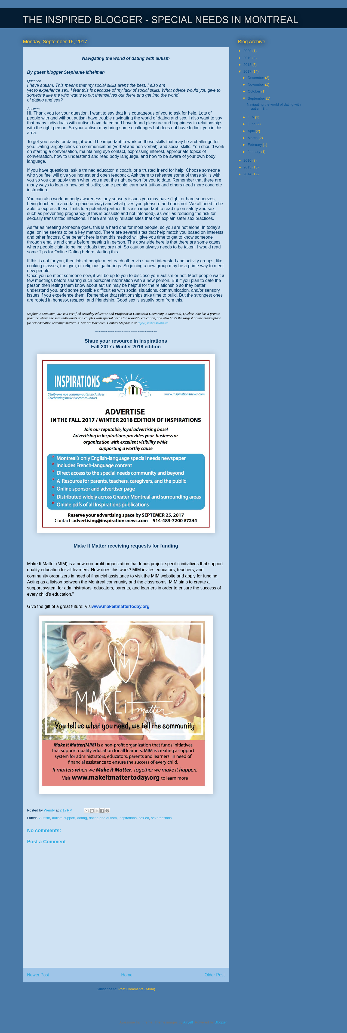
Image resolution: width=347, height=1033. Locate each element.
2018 (248, 65)
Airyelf (188, 1022)
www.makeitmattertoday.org (121, 606)
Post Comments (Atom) (136, 989)
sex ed (144, 818)
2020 (248, 51)
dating (82, 818)
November (256, 84)
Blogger (221, 1022)
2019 (248, 58)
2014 (248, 174)
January (254, 152)
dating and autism (103, 818)
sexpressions (161, 818)
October (254, 91)
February (255, 145)
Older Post (215, 975)
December (256, 78)
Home (127, 975)
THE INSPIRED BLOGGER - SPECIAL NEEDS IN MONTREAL (161, 19)
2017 (248, 71)
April (252, 131)
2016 (248, 160)
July (251, 117)
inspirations (128, 818)
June (252, 124)
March (253, 138)
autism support (63, 818)
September (257, 98)
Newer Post (38, 975)
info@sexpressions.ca (153, 323)
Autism (44, 818)
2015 (248, 167)
